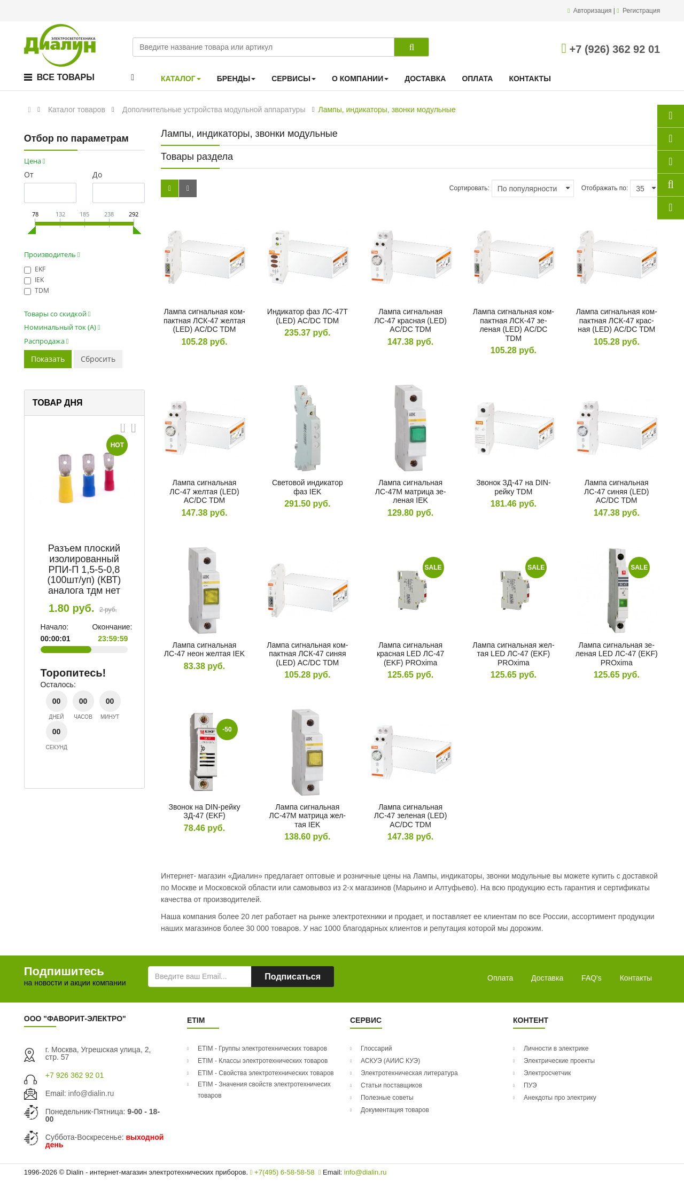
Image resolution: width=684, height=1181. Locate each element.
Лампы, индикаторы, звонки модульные (386, 109)
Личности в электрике (556, 1048)
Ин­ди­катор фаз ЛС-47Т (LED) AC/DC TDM (307, 316)
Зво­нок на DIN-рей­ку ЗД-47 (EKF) (204, 811)
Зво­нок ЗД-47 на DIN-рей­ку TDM (513, 487)
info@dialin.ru (91, 1093)
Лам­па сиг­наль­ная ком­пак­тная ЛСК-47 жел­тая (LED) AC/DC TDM (204, 320)
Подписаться (293, 976)
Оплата (500, 978)
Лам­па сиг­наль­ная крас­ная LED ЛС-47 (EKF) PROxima (410, 654)
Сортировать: (469, 188)
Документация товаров (395, 1110)
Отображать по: (604, 188)
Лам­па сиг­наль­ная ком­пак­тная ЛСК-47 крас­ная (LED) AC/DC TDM (616, 320)
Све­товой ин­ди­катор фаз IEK (307, 487)
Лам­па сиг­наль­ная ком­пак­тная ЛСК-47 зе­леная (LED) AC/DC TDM (513, 325)
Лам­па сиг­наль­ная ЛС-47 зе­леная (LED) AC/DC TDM (410, 816)
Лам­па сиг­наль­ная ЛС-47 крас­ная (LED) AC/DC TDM (410, 320)
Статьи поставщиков (391, 1085)
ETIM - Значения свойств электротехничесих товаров (264, 1090)
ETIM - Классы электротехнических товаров (263, 1061)
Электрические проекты (559, 1061)
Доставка (547, 978)
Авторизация (593, 10)
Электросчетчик (547, 1073)
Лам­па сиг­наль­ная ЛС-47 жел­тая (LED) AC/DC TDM (204, 491)
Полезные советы (387, 1097)
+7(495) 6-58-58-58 (282, 1172)
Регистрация (641, 10)
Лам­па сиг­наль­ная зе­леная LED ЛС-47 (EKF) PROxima (617, 654)
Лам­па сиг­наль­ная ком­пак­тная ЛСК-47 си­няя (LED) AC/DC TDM (307, 654)
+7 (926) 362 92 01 (611, 49)
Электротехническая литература (409, 1073)
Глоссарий (376, 1048)
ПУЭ (530, 1085)
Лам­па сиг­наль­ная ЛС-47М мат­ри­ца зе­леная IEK (410, 491)
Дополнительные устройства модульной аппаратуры (214, 109)
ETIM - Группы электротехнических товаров (262, 1048)
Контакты (636, 978)
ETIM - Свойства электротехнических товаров (266, 1073)
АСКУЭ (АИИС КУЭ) (390, 1061)
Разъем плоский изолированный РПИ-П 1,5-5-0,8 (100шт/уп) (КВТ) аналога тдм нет (84, 569)
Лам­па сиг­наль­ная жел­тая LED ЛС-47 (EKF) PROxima (513, 654)
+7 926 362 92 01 (74, 1075)
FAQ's (591, 978)
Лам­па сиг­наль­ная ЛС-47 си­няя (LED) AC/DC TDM (616, 491)
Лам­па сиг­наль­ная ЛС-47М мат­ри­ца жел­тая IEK (307, 816)
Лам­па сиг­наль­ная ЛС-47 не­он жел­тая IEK (204, 649)
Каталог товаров (76, 109)
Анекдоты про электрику (560, 1097)
